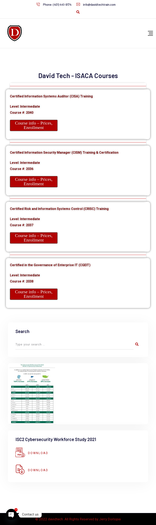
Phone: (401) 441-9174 (57, 4)
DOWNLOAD (38, 453)
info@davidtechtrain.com (99, 4)
